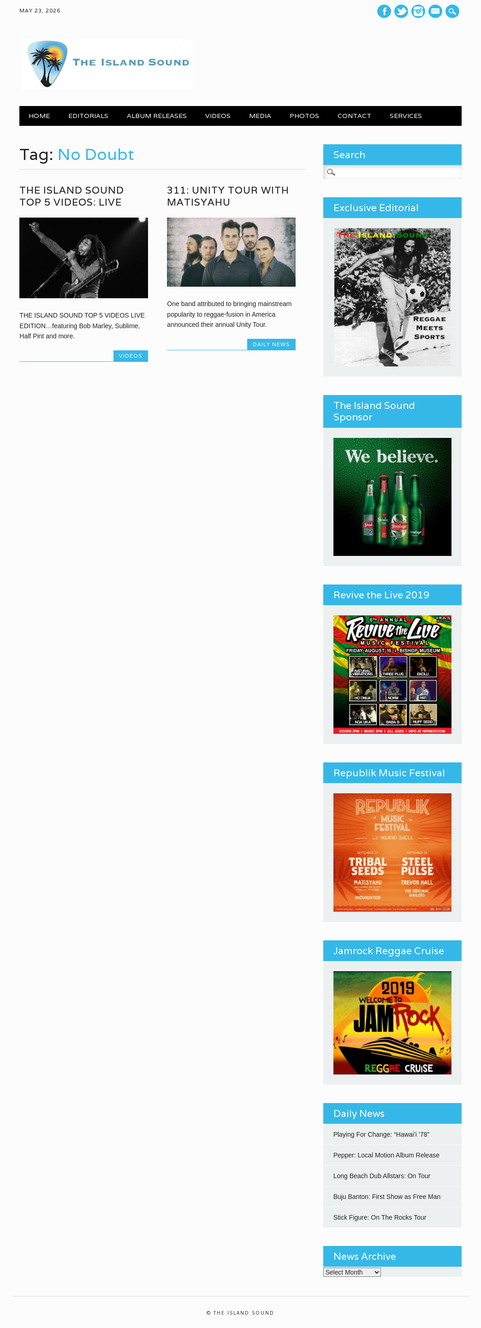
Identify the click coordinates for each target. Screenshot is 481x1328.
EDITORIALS (88, 116)
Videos (131, 356)
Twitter (401, 11)
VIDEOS (218, 116)
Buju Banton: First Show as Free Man (387, 1196)
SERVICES (406, 116)
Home (39, 116)
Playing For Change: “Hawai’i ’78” (381, 1134)
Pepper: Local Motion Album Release (386, 1155)
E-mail (436, 12)
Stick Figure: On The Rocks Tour (380, 1217)
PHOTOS (304, 116)
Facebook (384, 11)
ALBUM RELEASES (157, 116)
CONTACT (354, 116)
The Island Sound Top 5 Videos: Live (71, 196)
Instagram (418, 11)
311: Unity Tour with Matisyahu (228, 196)
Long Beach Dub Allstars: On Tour (382, 1176)
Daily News (271, 344)
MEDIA (260, 116)
